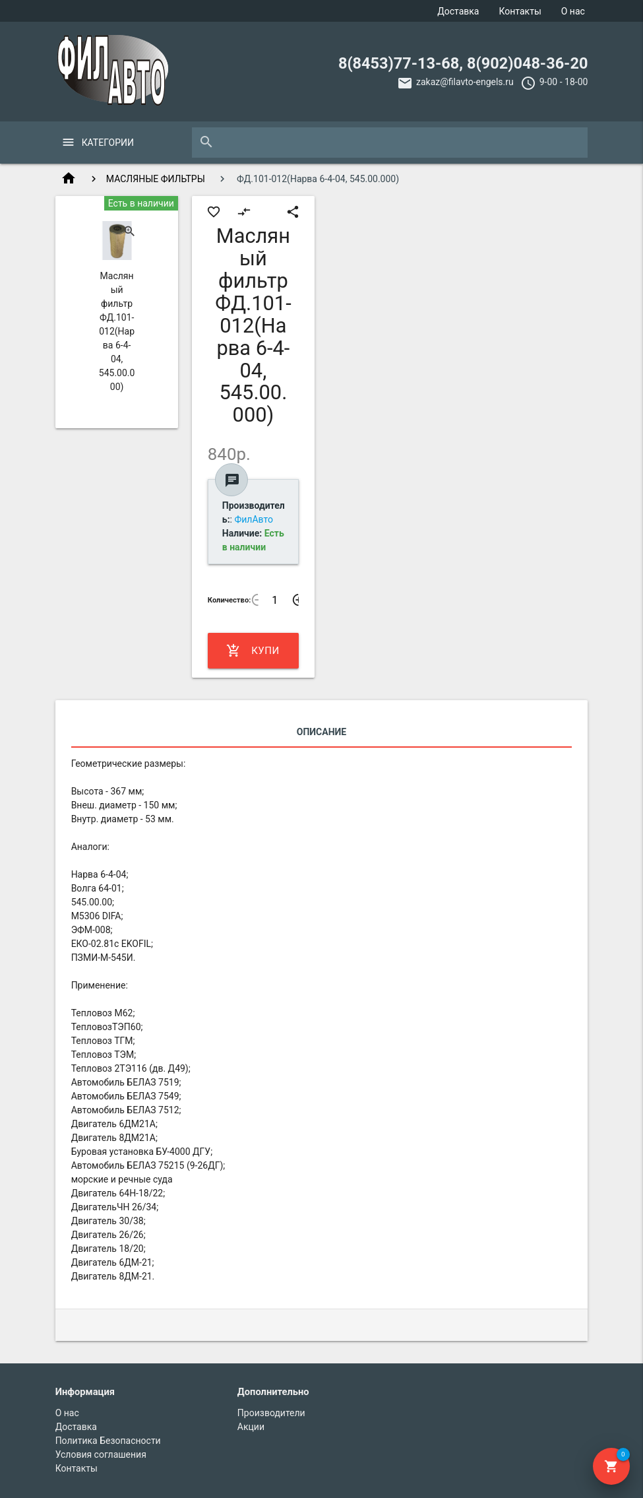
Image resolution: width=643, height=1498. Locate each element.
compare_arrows (244, 212)
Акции (250, 1426)
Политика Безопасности (108, 1440)
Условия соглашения (100, 1454)
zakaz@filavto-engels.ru (465, 82)
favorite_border (213, 212)
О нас (573, 11)
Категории (108, 142)
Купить (253, 650)
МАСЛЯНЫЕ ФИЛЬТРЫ (155, 179)
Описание (321, 732)
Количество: (229, 600)
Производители (271, 1413)
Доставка (458, 11)
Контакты (520, 11)
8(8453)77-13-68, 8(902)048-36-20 (463, 63)
